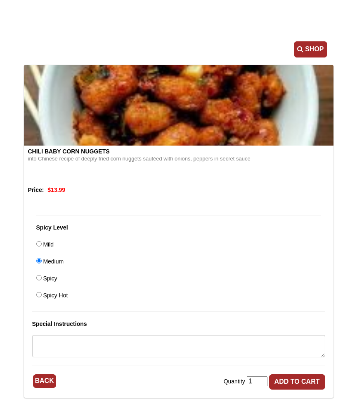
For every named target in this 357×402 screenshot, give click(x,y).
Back (44, 380)
